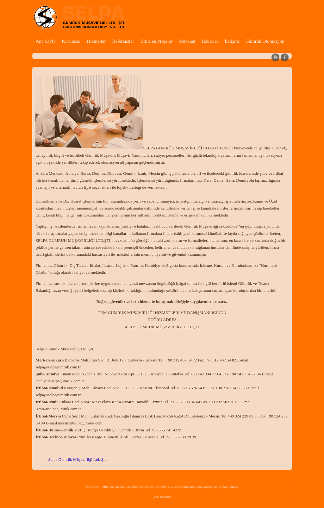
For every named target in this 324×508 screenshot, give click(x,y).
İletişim (232, 41)
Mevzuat (187, 41)
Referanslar (123, 41)
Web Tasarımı (162, 497)
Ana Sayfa (45, 41)
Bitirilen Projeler (156, 41)
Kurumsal (71, 41)
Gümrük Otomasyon (265, 41)
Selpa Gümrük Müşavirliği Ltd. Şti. (77, 459)
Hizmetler (96, 41)
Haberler (210, 41)
